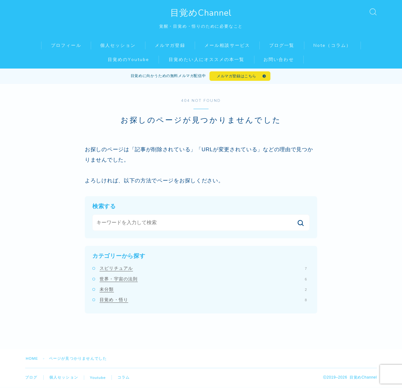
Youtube (98, 379)
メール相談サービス (227, 45)
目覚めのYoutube (128, 60)
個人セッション (118, 45)
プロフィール (66, 45)
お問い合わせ (278, 60)
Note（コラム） (332, 45)
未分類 (203, 290)
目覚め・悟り (203, 300)
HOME (32, 360)
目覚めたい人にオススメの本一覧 (207, 60)
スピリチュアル (203, 269)
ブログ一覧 (282, 45)
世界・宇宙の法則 (203, 279)
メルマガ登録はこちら (236, 77)
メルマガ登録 (170, 45)
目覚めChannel (201, 13)
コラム (124, 378)
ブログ (31, 378)
